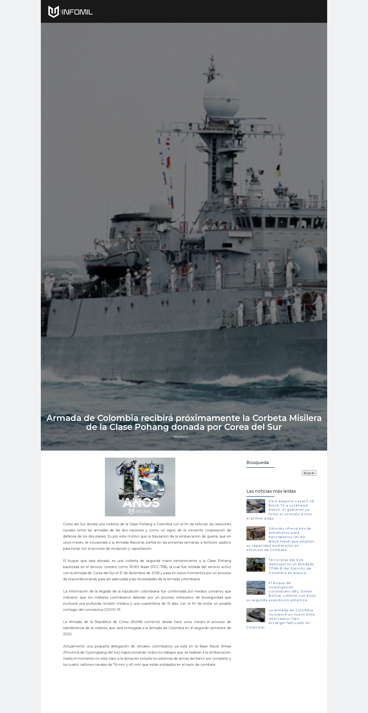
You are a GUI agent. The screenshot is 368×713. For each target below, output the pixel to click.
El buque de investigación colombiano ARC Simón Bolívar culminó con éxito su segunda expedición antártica (281, 591)
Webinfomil (180, 436)
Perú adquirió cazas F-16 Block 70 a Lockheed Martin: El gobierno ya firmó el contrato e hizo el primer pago (280, 509)
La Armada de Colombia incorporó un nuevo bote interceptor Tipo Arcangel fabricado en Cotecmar (280, 618)
